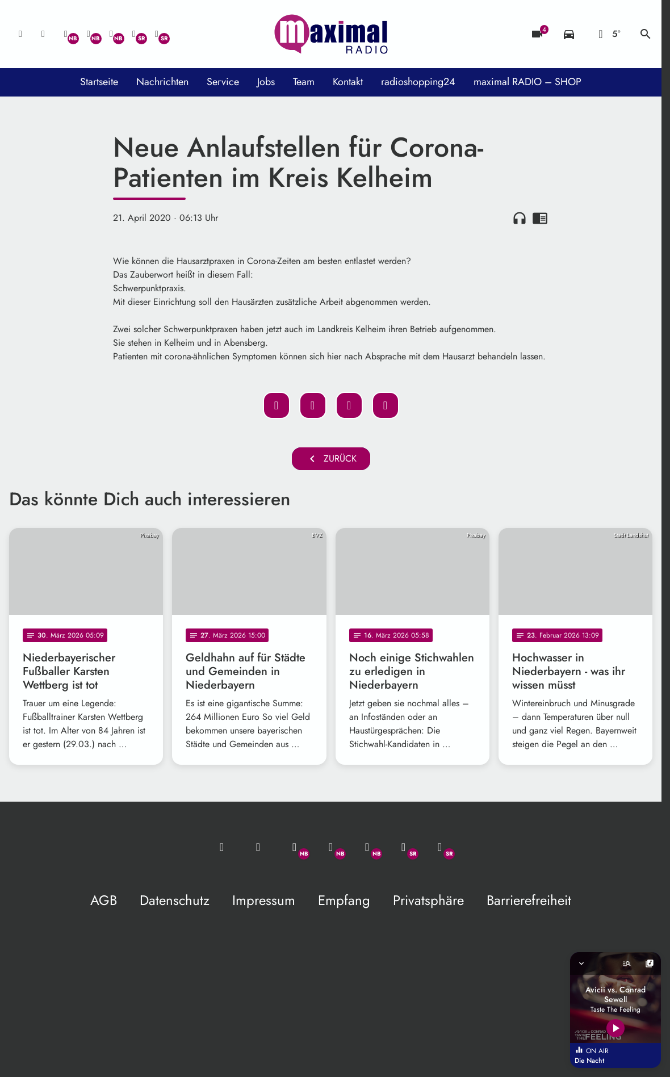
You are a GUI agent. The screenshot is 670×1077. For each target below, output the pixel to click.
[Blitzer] (537, 34)
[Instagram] (111, 34)
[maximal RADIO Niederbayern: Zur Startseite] (331, 34)
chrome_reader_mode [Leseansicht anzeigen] (540, 218)
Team (304, 81)
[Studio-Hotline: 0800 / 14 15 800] (43, 34)
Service (223, 81)
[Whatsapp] (66, 34)
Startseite (99, 81)
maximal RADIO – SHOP (527, 81)
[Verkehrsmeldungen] (569, 34)
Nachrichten (162, 81)
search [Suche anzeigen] (645, 34)
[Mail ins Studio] (20, 34)
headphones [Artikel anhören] (519, 218)
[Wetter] (607, 34)
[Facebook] (88, 34)
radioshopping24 (418, 81)
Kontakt (348, 81)
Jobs (266, 81)
